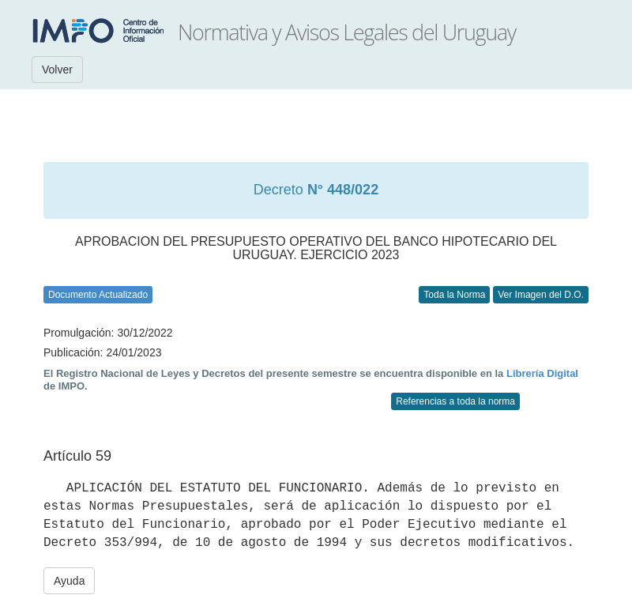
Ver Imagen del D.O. (541, 294)
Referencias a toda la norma (455, 401)
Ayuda (69, 580)
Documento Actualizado (98, 294)
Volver (57, 69)
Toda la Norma (454, 294)
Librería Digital (542, 373)
